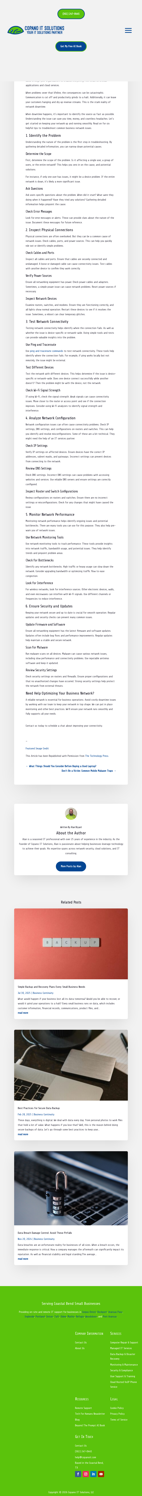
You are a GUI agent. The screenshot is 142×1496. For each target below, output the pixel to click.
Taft (56, 1316)
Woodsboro (91, 1316)
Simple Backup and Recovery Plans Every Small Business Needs (51, 986)
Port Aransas (110, 1316)
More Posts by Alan (71, 866)
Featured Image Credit (37, 748)
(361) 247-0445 (71, 13)
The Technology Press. (97, 755)
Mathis (71, 1316)
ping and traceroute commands (46, 351)
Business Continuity (43, 993)
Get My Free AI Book (71, 46)
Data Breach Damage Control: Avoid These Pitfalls (45, 1233)
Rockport (102, 1312)
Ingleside (29, 1316)
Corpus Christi (89, 1312)
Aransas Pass (115, 1312)
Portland (40, 1316)
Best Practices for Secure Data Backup (39, 1108)
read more (23, 1012)
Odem (63, 1316)
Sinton (49, 1316)
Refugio (80, 1316)
